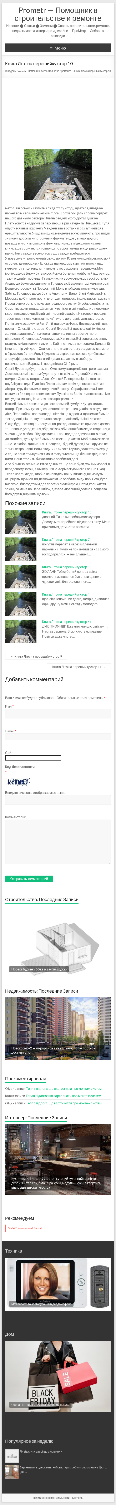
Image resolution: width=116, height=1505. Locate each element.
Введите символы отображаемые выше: (35, 793)
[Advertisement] (58, 109)
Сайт (9, 753)
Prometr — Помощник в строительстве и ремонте (58, 14)
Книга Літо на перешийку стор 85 (66, 567)
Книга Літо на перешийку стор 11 (79, 667)
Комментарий (15, 817)
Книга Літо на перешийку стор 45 (66, 512)
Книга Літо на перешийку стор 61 (66, 622)
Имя (9, 706)
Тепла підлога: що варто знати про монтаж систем (64, 1088)
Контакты (77, 1497)
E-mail (10, 731)
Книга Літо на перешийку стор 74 (66, 539)
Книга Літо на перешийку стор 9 (36, 656)
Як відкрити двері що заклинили (41, 1451)
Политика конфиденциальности (51, 1497)
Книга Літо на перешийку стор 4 (66, 594)
